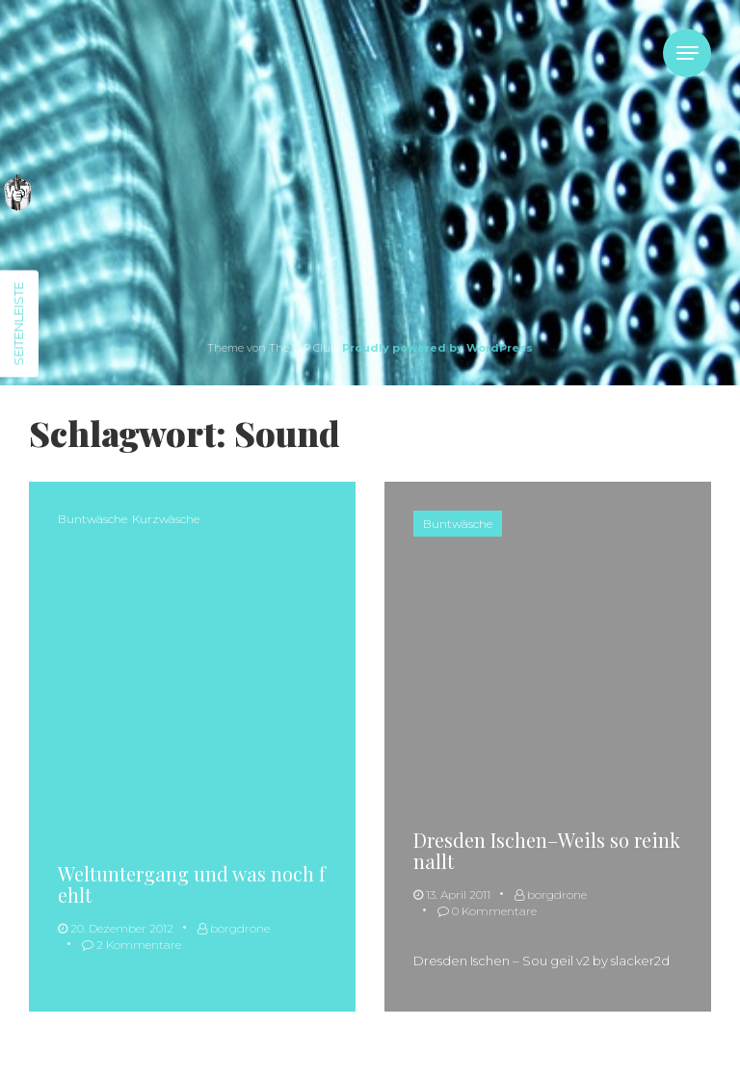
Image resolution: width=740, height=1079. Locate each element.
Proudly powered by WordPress (437, 348)
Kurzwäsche (165, 519)
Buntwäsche (92, 519)
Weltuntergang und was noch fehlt (192, 884)
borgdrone (234, 928)
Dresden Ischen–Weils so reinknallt (546, 850)
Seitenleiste (18, 324)
